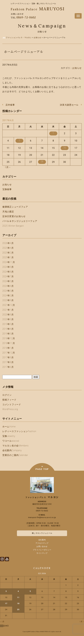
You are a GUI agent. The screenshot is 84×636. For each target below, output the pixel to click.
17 (6, 603)
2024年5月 (8, 281)
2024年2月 (8, 295)
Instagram (2, 559)
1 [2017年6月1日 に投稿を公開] (53, 133)
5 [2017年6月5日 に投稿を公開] (19, 140)
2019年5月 (8, 324)
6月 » (82, 622)
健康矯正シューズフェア (15, 206)
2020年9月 (8, 314)
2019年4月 (8, 329)
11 (18, 597)
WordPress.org (10, 409)
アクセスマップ (42, 543)
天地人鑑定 (8, 211)
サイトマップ (42, 553)
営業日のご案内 (15, 455)
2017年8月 (8, 362)
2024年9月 (8, 267)
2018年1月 (8, 348)
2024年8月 (8, 271)
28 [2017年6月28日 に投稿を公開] (42, 161)
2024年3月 (8, 290)
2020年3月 (8, 319)
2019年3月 (8, 333)
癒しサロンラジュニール (42, 533)
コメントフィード (11, 404)
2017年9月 (8, 357)
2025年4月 (8, 248)
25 (18, 610)
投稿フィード (9, 399)
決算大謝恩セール (69, 105)
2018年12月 (8, 338)
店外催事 (10, 105)
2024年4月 (8, 286)
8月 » (7, 167)
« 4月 (2, 622)
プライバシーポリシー (42, 550)
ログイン (7, 395)
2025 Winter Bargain (13, 226)
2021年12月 (8, 305)
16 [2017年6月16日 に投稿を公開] (64, 147)
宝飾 (8, 436)
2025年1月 (8, 257)
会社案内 (12, 450)
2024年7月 (8, 276)
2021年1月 (8, 310)
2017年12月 (8, 352)
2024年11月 (8, 262)
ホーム (9, 426)
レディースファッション (19, 431)
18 (18, 603)
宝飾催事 (7, 189)
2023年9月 (8, 300)
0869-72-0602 (26, 17)
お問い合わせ (42, 546)
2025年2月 (8, 252)
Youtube (7, 559)
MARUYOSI (38, 8)
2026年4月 (8, 243)
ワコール (10, 441)
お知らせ (77, 68)
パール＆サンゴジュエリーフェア (19, 221)
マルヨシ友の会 (15, 445)
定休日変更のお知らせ (14, 216)
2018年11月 (8, 343)
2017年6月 (8, 367)
